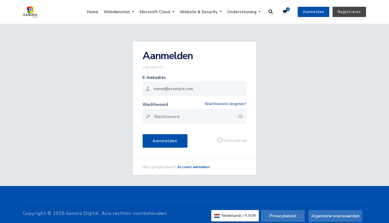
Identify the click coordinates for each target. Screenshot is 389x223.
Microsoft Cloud (155, 12)
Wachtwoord (155, 104)
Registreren (349, 11)
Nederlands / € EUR (235, 215)
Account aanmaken (193, 167)
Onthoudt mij (234, 140)
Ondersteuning (242, 12)
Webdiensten (117, 12)
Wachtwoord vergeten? (225, 103)
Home (92, 12)
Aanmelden (313, 11)
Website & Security (199, 12)
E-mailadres (154, 77)
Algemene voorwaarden (335, 216)
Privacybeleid (283, 216)
